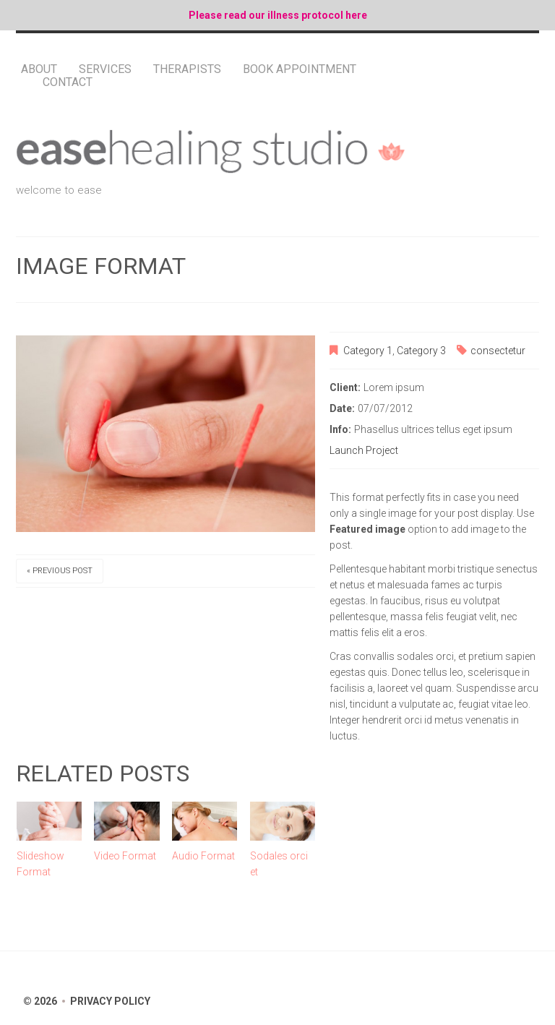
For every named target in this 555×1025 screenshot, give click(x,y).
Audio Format (203, 856)
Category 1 (367, 350)
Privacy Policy (110, 1001)
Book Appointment (299, 69)
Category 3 (421, 350)
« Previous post (59, 570)
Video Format (125, 856)
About (39, 69)
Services (105, 69)
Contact (67, 82)
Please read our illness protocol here (278, 15)
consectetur (497, 350)
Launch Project (364, 450)
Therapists (187, 69)
